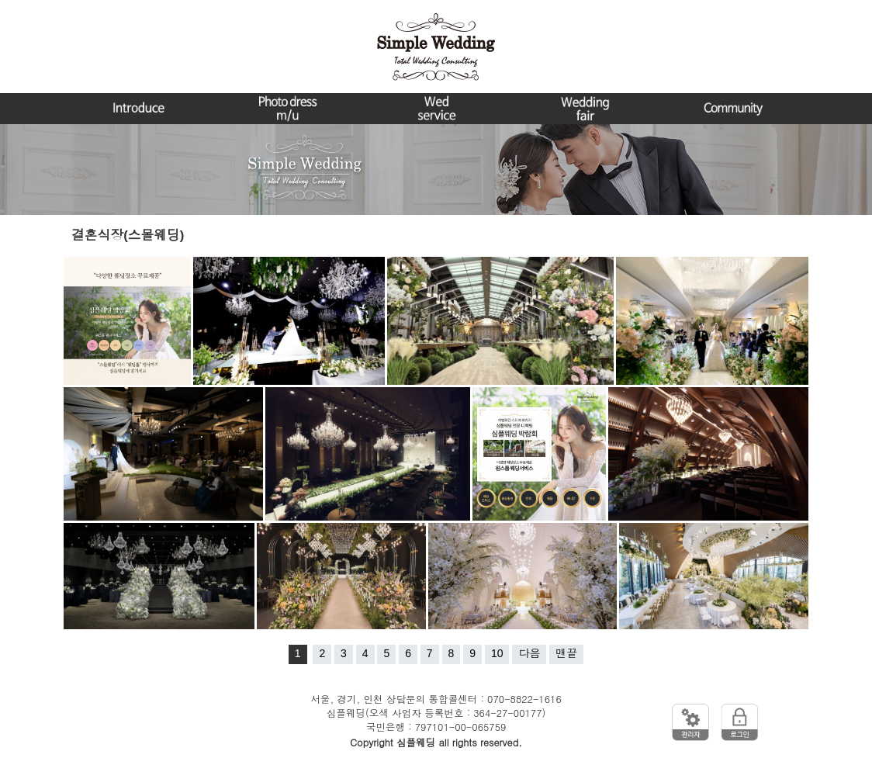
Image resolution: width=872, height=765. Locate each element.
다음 (529, 653)
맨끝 (566, 653)
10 (497, 653)
